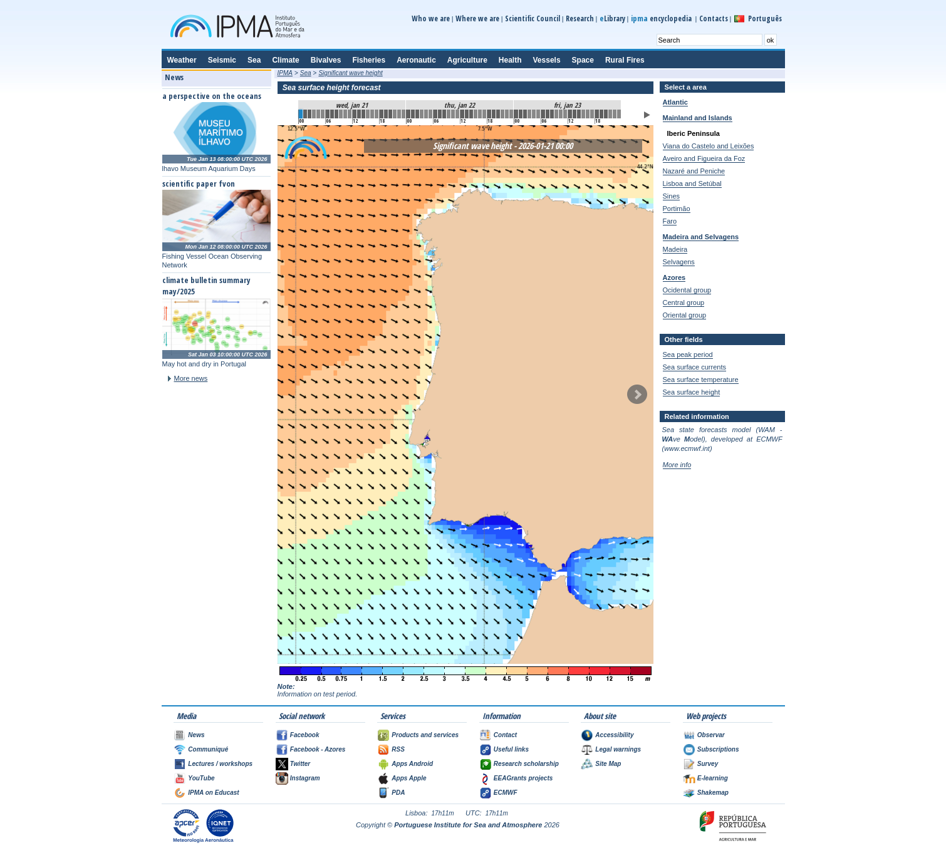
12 (354, 114)
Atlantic (675, 102)
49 (520, 114)
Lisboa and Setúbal (692, 183)
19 (386, 114)
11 (349, 114)
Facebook (305, 735)
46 (507, 114)
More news (191, 378)
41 (484, 114)
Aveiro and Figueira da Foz (704, 158)
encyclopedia (662, 18)
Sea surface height (691, 392)
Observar (711, 735)
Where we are (477, 18)
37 (467, 114)
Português (765, 18)
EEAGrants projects (523, 778)
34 (453, 114)
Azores (674, 277)
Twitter (300, 763)
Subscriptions (718, 749)
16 (372, 114)
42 (489, 114)
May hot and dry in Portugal (204, 364)
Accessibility (614, 735)
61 (574, 114)
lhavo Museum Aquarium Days (209, 168)
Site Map (608, 763)
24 (408, 114)
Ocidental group (687, 290)
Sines (671, 196)
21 (395, 114)
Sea (305, 73)
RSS (398, 749)
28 (426, 114)
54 (543, 114)
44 (498, 114)
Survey (707, 763)
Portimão (676, 208)
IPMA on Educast (213, 792)
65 (592, 114)
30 (435, 114)
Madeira (675, 249)
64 (588, 114)
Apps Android (412, 763)
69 (610, 114)
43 (494, 114)
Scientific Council (532, 18)
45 (502, 114)
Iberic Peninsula (693, 133)
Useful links (511, 749)
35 (457, 114)
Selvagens (679, 262)
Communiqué (208, 749)
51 (529, 114)
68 (606, 114)
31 (440, 114)
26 (417, 114)
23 (403, 114)
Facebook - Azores (318, 749)
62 (579, 114)
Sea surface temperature (701, 379)
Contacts (713, 18)
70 (614, 114)
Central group (684, 302)
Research (580, 18)
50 (525, 114)
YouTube (201, 778)
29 (430, 114)
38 (471, 114)
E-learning (712, 778)
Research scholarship (526, 763)
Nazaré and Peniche (694, 171)
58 (561, 114)
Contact (505, 735)
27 (422, 114)
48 (516, 114)
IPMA (285, 73)
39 (475, 114)
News (196, 735)
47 (511, 114)
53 (538, 114)
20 (390, 114)
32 (444, 114)
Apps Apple (409, 778)
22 (399, 114)
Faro (670, 221)
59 (565, 114)
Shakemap (713, 792)
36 (462, 114)
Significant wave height (350, 73)
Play (647, 114)
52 (534, 114)
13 (359, 114)
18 (381, 114)
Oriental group (685, 315)
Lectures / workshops (220, 763)
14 (363, 114)
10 (345, 114)
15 (368, 114)
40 (480, 114)
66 (597, 114)
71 (619, 114)
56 (552, 114)
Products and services (425, 735)
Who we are (431, 18)
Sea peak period (688, 354)
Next (637, 395)
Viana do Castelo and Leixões (708, 146)
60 (570, 114)
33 (448, 114)
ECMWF (505, 792)
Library (612, 18)
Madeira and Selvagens (701, 236)
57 (556, 114)
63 (583, 114)
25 (413, 114)
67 (601, 114)
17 (376, 114)
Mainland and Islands (697, 118)
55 (547, 114)
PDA (398, 792)
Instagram (305, 778)
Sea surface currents (695, 367)
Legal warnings (618, 749)
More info (677, 464)
